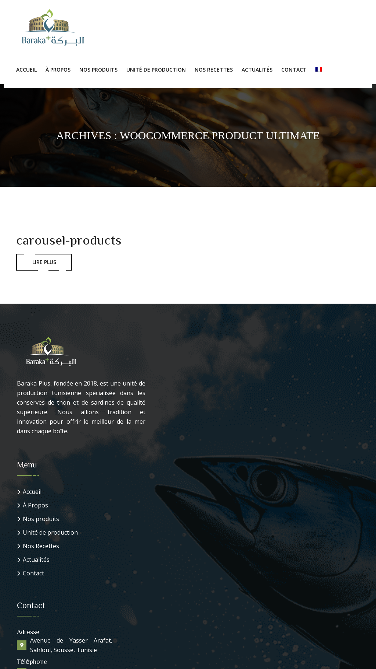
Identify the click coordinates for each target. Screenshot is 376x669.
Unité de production (156, 69)
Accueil (26, 69)
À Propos (58, 69)
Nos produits (41, 519)
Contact (294, 69)
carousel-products (69, 239)
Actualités (257, 69)
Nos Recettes (214, 69)
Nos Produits (98, 69)
